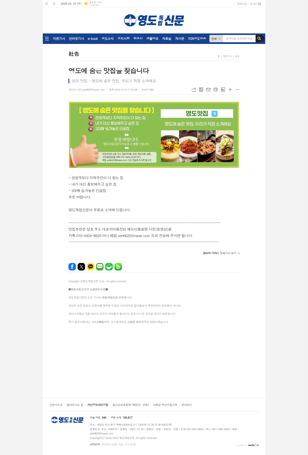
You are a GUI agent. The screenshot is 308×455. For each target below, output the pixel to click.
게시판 (179, 38)
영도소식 (107, 38)
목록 (201, 89)
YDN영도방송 (197, 38)
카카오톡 (90, 266)
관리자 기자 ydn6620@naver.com (86, 89)
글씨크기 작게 (237, 89)
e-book (93, 38)
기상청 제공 (94, 5)
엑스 (81, 266)
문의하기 (186, 405)
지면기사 (59, 38)
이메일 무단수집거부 (165, 405)
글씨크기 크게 (230, 89)
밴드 (118, 266)
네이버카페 (109, 266)
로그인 (253, 3)
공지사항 (123, 38)
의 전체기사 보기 (219, 253)
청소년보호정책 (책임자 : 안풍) (131, 405)
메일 (208, 89)
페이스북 (72, 266)
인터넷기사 (76, 38)
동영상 (137, 38)
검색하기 (259, 38)
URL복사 (194, 89)
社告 (237, 56)
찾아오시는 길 (75, 405)
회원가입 (242, 3)
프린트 (215, 89)
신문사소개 (55, 405)
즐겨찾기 (54, 4)
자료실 (166, 38)
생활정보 (152, 38)
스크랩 (223, 89)
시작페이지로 (46, 4)
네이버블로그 (100, 266)
